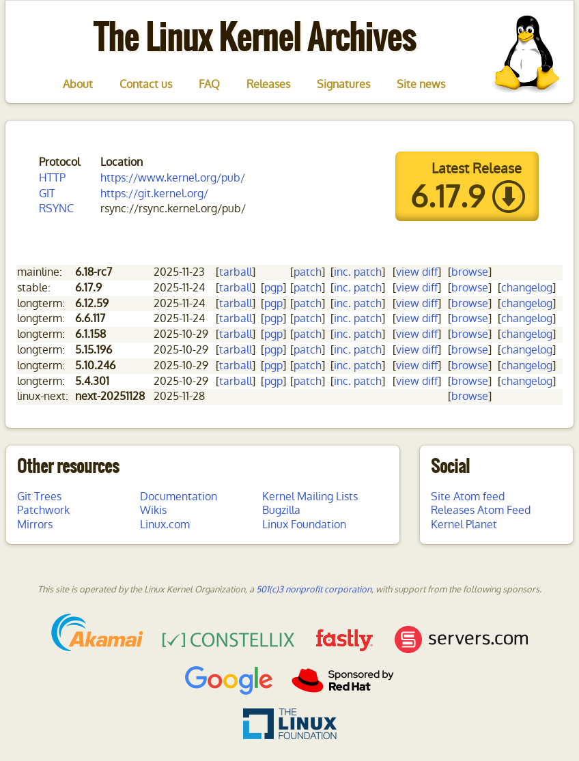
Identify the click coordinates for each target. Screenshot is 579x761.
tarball (235, 272)
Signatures (343, 84)
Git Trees (39, 496)
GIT (47, 193)
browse (469, 272)
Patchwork (43, 510)
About (78, 84)
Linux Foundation (304, 524)
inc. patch (358, 272)
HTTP (52, 178)
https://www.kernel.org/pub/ (172, 178)
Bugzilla (281, 510)
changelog (526, 288)
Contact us (145, 84)
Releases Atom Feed (481, 510)
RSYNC (56, 208)
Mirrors (35, 524)
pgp (273, 288)
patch (308, 272)
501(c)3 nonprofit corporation (313, 589)
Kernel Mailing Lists (310, 496)
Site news (421, 84)
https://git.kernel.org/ (154, 193)
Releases (268, 84)
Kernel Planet (464, 524)
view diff (417, 272)
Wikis (153, 510)
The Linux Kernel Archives (255, 37)
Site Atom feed (468, 496)
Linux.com (165, 524)
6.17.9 (447, 197)
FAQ (209, 84)
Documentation (178, 496)
